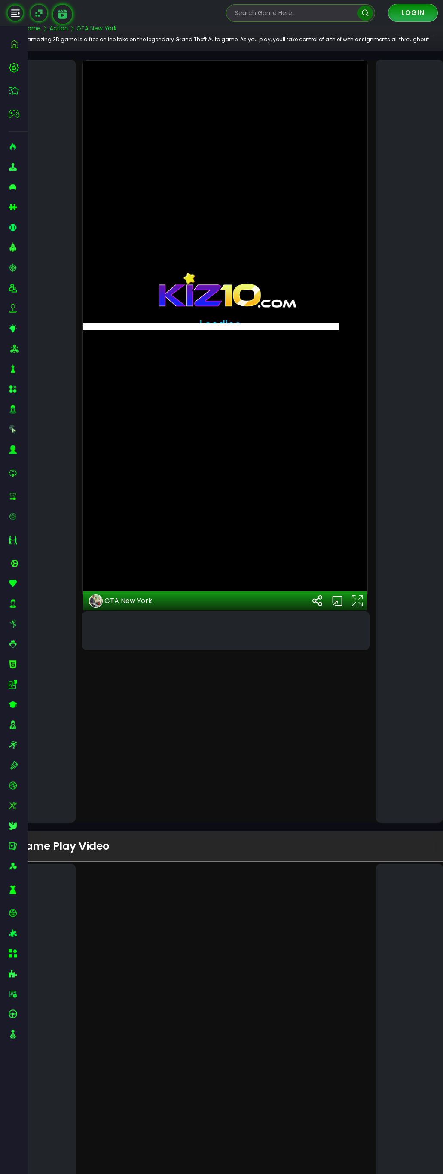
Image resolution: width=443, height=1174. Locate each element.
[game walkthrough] (62, 14)
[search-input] (294, 13)
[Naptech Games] (39, 13)
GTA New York (138, 757)
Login (413, 13)
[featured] (18, 90)
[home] (18, 44)
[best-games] (18, 67)
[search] (365, 13)
